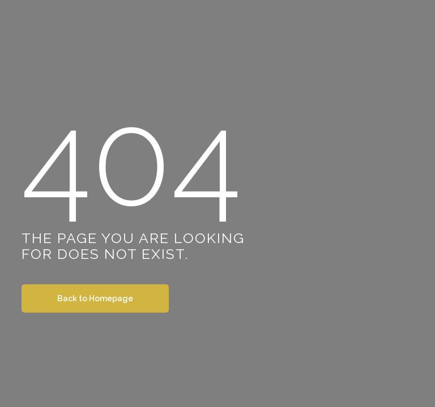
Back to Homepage (95, 298)
